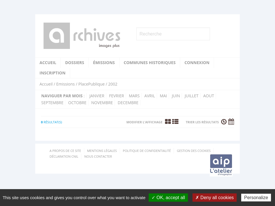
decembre (128, 102)
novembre (102, 102)
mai (163, 95)
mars (134, 95)
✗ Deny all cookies (214, 197)
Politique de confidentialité (147, 150)
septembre (52, 102)
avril (149, 95)
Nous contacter (98, 156)
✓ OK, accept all (168, 197)
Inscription (53, 73)
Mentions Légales (102, 150)
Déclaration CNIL (64, 156)
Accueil (48, 62)
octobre (77, 102)
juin (176, 95)
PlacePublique (91, 84)
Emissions (65, 84)
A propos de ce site (65, 150)
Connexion (196, 62)
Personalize (256, 197)
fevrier (116, 95)
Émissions (104, 62)
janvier (96, 95)
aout (208, 95)
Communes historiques (150, 62)
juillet (192, 95)
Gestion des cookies (194, 150)
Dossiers (74, 62)
